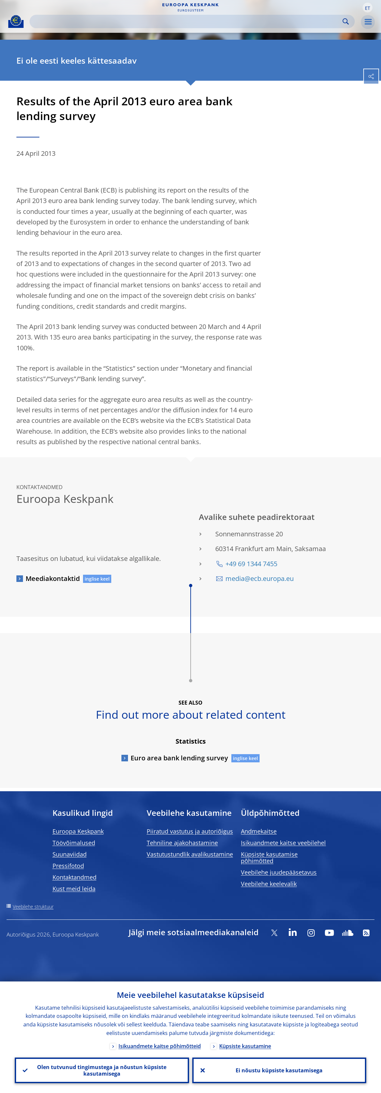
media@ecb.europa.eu (259, 578)
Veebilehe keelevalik (269, 884)
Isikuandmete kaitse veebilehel (283, 843)
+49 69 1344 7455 (251, 563)
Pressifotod (68, 866)
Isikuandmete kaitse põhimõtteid (159, 1046)
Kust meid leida (74, 889)
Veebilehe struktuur (33, 906)
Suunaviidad (70, 854)
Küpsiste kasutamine (245, 1046)
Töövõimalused (74, 843)
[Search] (186, 21)
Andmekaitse (259, 831)
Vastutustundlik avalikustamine (190, 854)
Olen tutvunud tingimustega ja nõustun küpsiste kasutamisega (101, 1070)
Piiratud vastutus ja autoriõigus (190, 831)
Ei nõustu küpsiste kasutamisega (279, 1070)
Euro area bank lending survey (179, 757)
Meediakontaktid (53, 578)
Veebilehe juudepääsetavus (279, 872)
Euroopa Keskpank (78, 831)
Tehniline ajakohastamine (182, 843)
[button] (367, 7)
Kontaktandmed (74, 877)
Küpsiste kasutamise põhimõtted (269, 857)
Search (345, 21)
